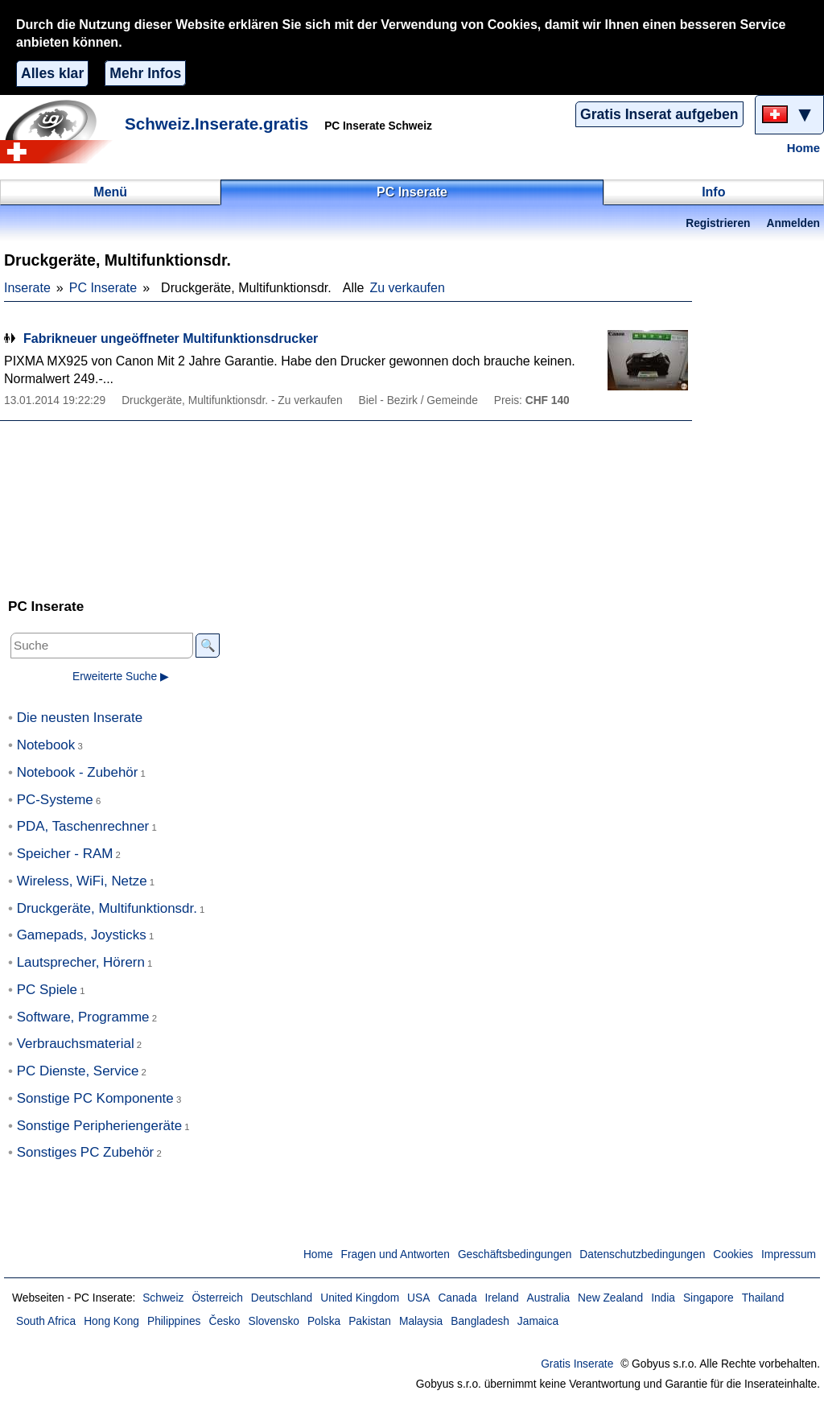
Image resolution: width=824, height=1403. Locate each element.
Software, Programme (83, 1017)
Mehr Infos (145, 73)
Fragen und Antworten (395, 1254)
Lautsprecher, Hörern (81, 962)
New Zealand (610, 1298)
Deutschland (281, 1298)
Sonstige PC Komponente (95, 1098)
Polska (323, 1321)
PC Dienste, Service (78, 1071)
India (663, 1298)
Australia (549, 1298)
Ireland (502, 1298)
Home (803, 148)
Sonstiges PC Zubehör (85, 1152)
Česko (224, 1321)
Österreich (217, 1298)
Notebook (46, 745)
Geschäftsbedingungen (514, 1254)
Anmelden (793, 223)
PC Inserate (103, 288)
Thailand (763, 1298)
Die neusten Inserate (79, 717)
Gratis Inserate (577, 1364)
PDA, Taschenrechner (83, 826)
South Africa (46, 1321)
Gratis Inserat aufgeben (659, 114)
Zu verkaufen (406, 288)
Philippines (174, 1321)
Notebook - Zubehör (77, 772)
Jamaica (537, 1321)
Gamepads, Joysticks (81, 935)
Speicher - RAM (65, 853)
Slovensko (273, 1321)
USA (418, 1298)
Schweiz (162, 1298)
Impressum (788, 1254)
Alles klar (52, 73)
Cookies (733, 1254)
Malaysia (421, 1321)
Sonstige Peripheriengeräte (99, 1125)
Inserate (27, 288)
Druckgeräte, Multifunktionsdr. (107, 908)
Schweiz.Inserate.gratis (216, 123)
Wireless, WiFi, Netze (82, 881)
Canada (457, 1298)
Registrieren (718, 223)
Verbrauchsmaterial (75, 1043)
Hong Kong (111, 1321)
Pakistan (369, 1321)
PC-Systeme (55, 799)
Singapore (708, 1298)
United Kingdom (359, 1298)
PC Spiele (47, 989)
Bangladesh (480, 1321)
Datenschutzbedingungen (642, 1254)
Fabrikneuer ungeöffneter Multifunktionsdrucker (170, 338)
